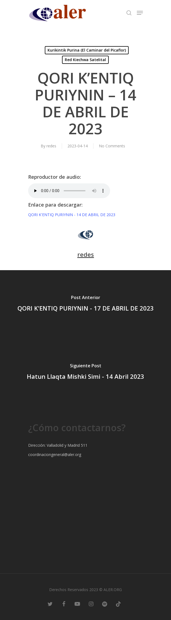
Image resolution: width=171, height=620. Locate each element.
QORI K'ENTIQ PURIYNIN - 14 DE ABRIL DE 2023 (71, 214)
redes (51, 145)
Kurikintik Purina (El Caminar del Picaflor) (87, 50)
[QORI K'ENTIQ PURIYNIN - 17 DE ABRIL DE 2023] (85, 304)
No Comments (112, 145)
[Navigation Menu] (140, 13)
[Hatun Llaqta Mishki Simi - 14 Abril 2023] (85, 372)
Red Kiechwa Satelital (85, 59)
